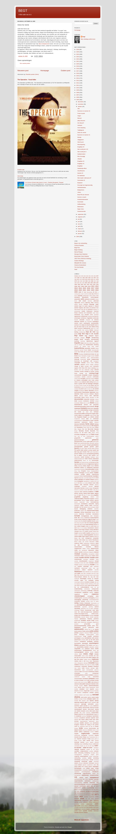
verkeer (90, 756)
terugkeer (76, 724)
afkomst (82, 302)
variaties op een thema (92, 749)
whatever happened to (83, 789)
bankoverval (86, 328)
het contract (82, 462)
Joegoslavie (87, 498)
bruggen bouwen (91, 355)
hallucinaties (77, 457)
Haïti (98, 455)
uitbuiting (97, 742)
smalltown (79, 692)
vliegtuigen (96, 766)
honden (97, 469)
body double (95, 346)
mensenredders (78, 546)
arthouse (76, 321)
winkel (93, 793)
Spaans (92, 700)
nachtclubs (96, 566)
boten (89, 350)
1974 (86, 279)
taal (80, 719)
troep (88, 737)
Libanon (97, 528)
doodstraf (80, 401)
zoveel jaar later (82, 807)
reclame (87, 652)
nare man (96, 568)
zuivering (83, 809)
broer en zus (95, 354)
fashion (80, 425)
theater (97, 726)
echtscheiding (84, 410)
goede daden (80, 450)
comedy (82, 371)
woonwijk (76, 798)
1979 (75, 281)
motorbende (77, 562)
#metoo (76, 276)
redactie (97, 652)
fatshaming (88, 425)
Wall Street (85, 779)
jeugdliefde (77, 496)
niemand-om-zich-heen (85, 575)
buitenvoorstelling (95, 357)
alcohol (76, 307)
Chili (80, 368)
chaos (91, 366)
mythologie (86, 566)
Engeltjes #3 (80, 161)
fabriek (91, 422)
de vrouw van (89, 388)
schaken (96, 671)
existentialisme (86, 420)
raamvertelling (80, 647)
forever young (95, 432)
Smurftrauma (81, 170)
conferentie (89, 376)
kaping (97, 503)
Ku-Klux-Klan (80, 521)
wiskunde (84, 794)
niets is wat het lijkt (94, 575)
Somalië (76, 700)
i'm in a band (95, 477)
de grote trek (86, 385)
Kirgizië (82, 510)
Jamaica (81, 493)
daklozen (84, 382)
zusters (88, 809)
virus (82, 766)
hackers (94, 455)
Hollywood (90, 467)
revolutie (91, 655)
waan (86, 777)
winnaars (97, 793)
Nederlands (78, 571)
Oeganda (82, 583)
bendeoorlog (95, 337)
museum (96, 562)
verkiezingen (96, 756)
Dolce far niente (81, 132)
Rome (97, 663)
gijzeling (76, 448)
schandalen (77, 673)
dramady (97, 402)
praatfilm (90, 636)
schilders (91, 675)
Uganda (91, 742)
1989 (75, 282)
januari (80, 233)
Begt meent (78, 335)
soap (91, 694)
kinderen (90, 508)
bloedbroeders (89, 344)
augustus (80, 216)
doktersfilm (86, 399)
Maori (87, 539)
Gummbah (80, 202)
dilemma (81, 395)
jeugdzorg (85, 496)
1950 (87, 276)
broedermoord (87, 354)
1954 (95, 276)
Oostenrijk (87, 603)
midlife (76, 550)
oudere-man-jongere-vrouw (81, 613)
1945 (82, 276)
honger (88, 471)
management (88, 538)
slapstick (92, 689)
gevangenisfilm (78, 446)
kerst (97, 507)
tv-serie (80, 740)
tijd (98, 728)
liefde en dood (77, 529)
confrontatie (96, 376)
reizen (80, 654)
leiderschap (76, 524)
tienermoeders (92, 728)
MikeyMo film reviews (80, 263)
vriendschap (77, 773)
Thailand (82, 724)
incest (93, 483)
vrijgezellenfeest (87, 773)
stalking (80, 707)
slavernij (76, 690)
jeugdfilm (96, 495)
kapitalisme (76, 505)
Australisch (96, 321)
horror (91, 472)
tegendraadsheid (83, 721)
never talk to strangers (86, 573)
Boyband (79, 182)
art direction (95, 319)
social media (95, 697)
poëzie (76, 631)
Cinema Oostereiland (80, 265)
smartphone (85, 692)
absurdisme (85, 297)
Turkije (89, 738)
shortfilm (76, 689)
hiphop (84, 465)
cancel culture (90, 362)
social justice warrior (86, 697)
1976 (92, 279)
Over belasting (81, 127)
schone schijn (86, 676)
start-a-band (91, 709)
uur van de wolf (87, 745)
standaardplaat (78, 709)
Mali (79, 538)
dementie (91, 390)
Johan (79, 192)
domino (97, 399)
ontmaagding (91, 598)
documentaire (78, 399)
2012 (77, 83)
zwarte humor (78, 810)
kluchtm (76, 514)
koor (91, 516)
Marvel (75, 541)
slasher (97, 689)
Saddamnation (81, 154)
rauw (83, 648)
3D (93, 292)
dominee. (92, 399)
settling (83, 687)
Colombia (76, 371)
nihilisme (85, 577)
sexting (87, 687)
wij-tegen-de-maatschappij (92, 791)
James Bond (86, 493)
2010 (77, 87)
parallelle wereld (85, 620)
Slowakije (96, 690)
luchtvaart (93, 533)
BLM (84, 344)
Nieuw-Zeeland (78, 577)
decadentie (81, 390)
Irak (88, 489)
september (81, 214)
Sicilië (87, 689)
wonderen (86, 796)
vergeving (76, 756)
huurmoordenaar (87, 476)
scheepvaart (96, 673)
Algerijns (81, 307)
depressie (92, 392)
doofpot (97, 401)
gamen (97, 436)
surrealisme (82, 717)
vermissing (77, 759)
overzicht (83, 617)
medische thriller (78, 543)
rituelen (81, 659)
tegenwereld (91, 721)
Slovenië (92, 690)
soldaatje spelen (91, 699)
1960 (78, 277)
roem (91, 661)
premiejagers (77, 638)
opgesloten (84, 606)
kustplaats (89, 521)
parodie (97, 620)
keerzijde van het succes (80, 507)
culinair (97, 380)
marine (90, 540)
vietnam (80, 764)
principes (83, 639)
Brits (76, 354)
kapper (82, 505)
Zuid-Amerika (89, 807)
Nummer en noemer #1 (83, 135)
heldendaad (96, 458)
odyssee (78, 583)
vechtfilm (76, 751)
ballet (75, 328)
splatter (97, 704)
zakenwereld (77, 800)
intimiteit (87, 488)
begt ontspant (89, 335)
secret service (84, 682)
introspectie (96, 488)
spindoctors (76, 704)
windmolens (88, 793)
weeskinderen (95, 784)
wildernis (79, 793)
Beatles (91, 330)
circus (89, 368)
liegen (83, 529)
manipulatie (96, 538)
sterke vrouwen (81, 711)
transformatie (77, 735)
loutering (80, 533)
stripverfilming (89, 714)
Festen (84, 427)
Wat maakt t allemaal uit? (84, 178)
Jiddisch (92, 496)
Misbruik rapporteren (81, 820)
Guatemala (85, 455)
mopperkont (91, 561)
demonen (96, 390)
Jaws (89, 495)
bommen (81, 350)
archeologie (77, 318)
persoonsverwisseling (80, 625)
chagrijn (92, 364)
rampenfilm (77, 648)
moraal (97, 561)
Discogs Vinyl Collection (81, 254)
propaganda (83, 641)
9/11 (96, 292)
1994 (89, 282)
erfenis (92, 417)
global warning (95, 448)
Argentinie (90, 318)
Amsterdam (89, 313)
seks (89, 682)
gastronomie (88, 438)
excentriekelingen (78, 420)
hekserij (90, 458)
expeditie (96, 420)
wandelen (91, 779)
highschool (91, 464)
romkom (76, 664)
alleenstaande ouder (78, 309)
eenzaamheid (77, 413)
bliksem (80, 344)
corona (75, 378)
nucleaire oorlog (93, 580)
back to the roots (86, 326)
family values (89, 424)
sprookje (85, 705)
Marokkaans (96, 540)
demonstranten (78, 392)
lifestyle (87, 529)
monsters (92, 559)
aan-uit (75, 295)
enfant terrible (93, 415)
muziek (92, 564)
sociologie (80, 698)
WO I (93, 794)
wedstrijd (85, 782)
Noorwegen (83, 578)
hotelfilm (96, 472)
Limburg (91, 529)
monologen (85, 559)
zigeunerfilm (77, 805)
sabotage (93, 668)
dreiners (86, 404)
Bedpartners (80, 190)
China (82, 368)
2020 (77, 64)
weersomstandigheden (79, 784)
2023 (77, 56)
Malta (83, 538)
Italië (97, 491)
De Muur (86, 387)
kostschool (87, 517)
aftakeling (96, 302)
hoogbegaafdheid (95, 471)
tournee (92, 731)
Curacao (80, 381)
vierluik (75, 764)
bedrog (76, 332)
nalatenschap (84, 568)
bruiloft (97, 355)
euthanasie (96, 418)
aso (86, 321)
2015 (77, 75)
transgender (84, 735)
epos (89, 417)
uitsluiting (76, 744)
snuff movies (86, 694)
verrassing (96, 759)
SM (75, 692)
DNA (97, 397)
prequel (82, 638)
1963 (86, 277)
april (79, 226)
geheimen (95, 440)
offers (75, 585)
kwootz (93, 521)
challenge (96, 364)
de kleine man (93, 385)
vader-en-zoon (87, 747)
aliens (87, 307)
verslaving (77, 761)
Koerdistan (88, 514)
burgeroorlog (95, 359)
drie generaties (94, 404)
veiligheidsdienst (84, 751)
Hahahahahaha (81, 187)
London (86, 531)
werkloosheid (77, 787)
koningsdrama (85, 516)
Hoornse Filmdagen (79, 472)
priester (97, 638)
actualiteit (92, 299)
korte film (77, 517)
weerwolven (88, 784)
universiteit (76, 745)
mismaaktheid (91, 554)
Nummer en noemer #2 (83, 111)
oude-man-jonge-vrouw (86, 612)
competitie (85, 375)
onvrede (88, 601)
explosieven (85, 422)
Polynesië (86, 632)
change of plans (79, 366)
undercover (96, 744)
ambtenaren (89, 311)
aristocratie (96, 318)
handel (82, 457)
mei (79, 224)
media (97, 541)
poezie (97, 629)
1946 (84, 276)
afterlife (76, 304)
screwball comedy (94, 680)
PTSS (86, 645)
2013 (77, 80)
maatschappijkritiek (88, 534)
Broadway (81, 354)
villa (98, 764)
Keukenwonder (81, 211)
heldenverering (78, 460)
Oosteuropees (94, 603)
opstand (97, 606)
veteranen (85, 763)
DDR (84, 383)
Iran (91, 489)
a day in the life (84, 293)
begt (84, 36)
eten (87, 418)
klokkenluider (88, 512)
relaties (85, 654)
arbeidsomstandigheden (93, 316)
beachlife (79, 330)
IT (94, 491)
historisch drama (79, 467)
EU (91, 418)
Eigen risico (80, 209)
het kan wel (87, 462)
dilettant (86, 395)
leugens (83, 526)
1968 (97, 277)
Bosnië (85, 350)
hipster (92, 465)
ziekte (97, 804)
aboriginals (77, 297)
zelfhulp (80, 802)
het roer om (85, 464)
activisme (87, 299)
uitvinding (85, 744)
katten (90, 505)
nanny (90, 568)
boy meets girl (81, 351)
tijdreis (80, 730)
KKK (85, 510)
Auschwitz (89, 321)
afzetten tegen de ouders (81, 306)
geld (91, 441)
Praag (84, 636)
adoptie (84, 301)
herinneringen (95, 460)
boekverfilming (79, 348)
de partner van (82, 388)
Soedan (84, 698)
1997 (97, 282)
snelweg (76, 694)
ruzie (83, 668)
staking (75, 707)
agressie (90, 306)
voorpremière (78, 770)
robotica (76, 661)
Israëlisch (90, 491)
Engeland (79, 417)
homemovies (77, 469)
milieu (97, 550)
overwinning (77, 617)
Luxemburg (80, 534)
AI (93, 306)
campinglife (77, 362)
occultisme (87, 582)
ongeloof (91, 592)
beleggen (83, 337)
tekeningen (76, 723)
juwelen (76, 502)
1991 (80, 282)
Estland (83, 418)
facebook (97, 422)
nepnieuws (96, 571)
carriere (76, 364)
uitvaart (81, 744)
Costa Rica (88, 378)
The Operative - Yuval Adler (26, 79)
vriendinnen (95, 771)
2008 (77, 92)
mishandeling (84, 554)
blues (89, 346)
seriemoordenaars (94, 685)
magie (83, 536)
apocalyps (96, 314)
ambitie (83, 311)
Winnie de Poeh (77, 794)
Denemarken (85, 392)
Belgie (88, 337)
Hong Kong (77, 471)
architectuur (83, 318)
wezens (97, 787)
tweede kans (90, 740)
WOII (81, 796)
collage (91, 369)
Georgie (89, 445)
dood (75, 401)
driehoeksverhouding (80, 406)
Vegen (79, 115)
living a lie (81, 531)
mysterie (80, 566)
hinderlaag (80, 465)
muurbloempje (86, 564)
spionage (83, 704)
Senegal (76, 685)
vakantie (76, 749)
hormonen (87, 472)
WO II (97, 794)
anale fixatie (96, 312)
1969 (75, 279)
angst (82, 314)
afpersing (87, 302)
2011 (77, 85)
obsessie (82, 582)
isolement (85, 491)
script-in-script (77, 682)
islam (81, 491)
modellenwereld (87, 555)
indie (81, 484)
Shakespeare (92, 687)
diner (91, 395)
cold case (81, 369)
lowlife (84, 533)
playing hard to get (89, 629)
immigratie (80, 481)
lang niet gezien (80, 522)
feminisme (80, 427)
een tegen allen (87, 411)
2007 (77, 95)
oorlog (76, 603)
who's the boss (92, 789)
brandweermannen (90, 351)
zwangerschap (95, 809)
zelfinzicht (85, 802)
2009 (77, 90)
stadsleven (96, 705)
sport (81, 705)
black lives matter (88, 343)
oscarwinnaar (88, 610)
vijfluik (94, 764)
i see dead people (88, 477)
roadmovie (95, 659)
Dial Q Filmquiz (78, 252)
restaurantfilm (77, 655)
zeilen (91, 800)
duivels (89, 408)
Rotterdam (81, 664)
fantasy (97, 424)
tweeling (97, 740)
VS (75, 777)
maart (79, 228)
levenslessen (91, 528)
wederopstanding (78, 782)
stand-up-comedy (94, 707)
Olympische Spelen (83, 585)
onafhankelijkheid (85, 587)
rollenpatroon (80, 663)
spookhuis (76, 705)
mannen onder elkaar (79, 540)
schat (86, 673)
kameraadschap (95, 502)
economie (96, 410)
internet (96, 486)
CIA (86, 368)
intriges (90, 488)
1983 (84, 281)
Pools (91, 632)
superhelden (95, 716)
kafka (87, 502)
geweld (86, 446)
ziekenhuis (89, 804)
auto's (80, 323)
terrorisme (96, 723)
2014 (77, 78)
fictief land (89, 427)
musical (76, 564)
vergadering (86, 754)
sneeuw (97, 692)
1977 (95, 279)
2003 (91, 284)
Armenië (76, 319)
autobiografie (87, 323)
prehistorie (96, 636)
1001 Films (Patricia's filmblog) (82, 258)
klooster (93, 512)
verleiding (84, 758)
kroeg (75, 521)
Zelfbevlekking (81, 204)
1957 (97, 276)
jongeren (92, 498)
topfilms (81, 731)
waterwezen (88, 781)
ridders (90, 657)
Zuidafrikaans (77, 809)
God (75, 450)
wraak (82, 798)
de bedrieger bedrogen (92, 383)
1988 (97, 281)
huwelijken (96, 476)
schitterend (76, 676)
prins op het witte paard (92, 639)
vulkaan (81, 777)
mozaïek (91, 562)
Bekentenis (80, 206)
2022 (77, 59)
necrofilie (97, 569)
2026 (77, 49)
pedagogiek (89, 622)
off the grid (96, 583)
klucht (97, 512)
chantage (87, 366)
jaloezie (76, 493)
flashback (76, 432)
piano (93, 625)
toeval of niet (96, 730)
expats (92, 420)
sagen (83, 669)
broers (76, 355)
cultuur (76, 382)
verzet (76, 763)
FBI (92, 425)
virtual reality (77, 766)
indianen (76, 484)
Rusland (90, 666)
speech (89, 702)
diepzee (97, 394)
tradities (97, 731)
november (81, 104)
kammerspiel (77, 503)
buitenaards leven (84, 357)
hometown (82, 469)
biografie (77, 343)
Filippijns (79, 429)
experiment (77, 422)
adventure (90, 300)
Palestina (90, 618)
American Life (82, 313)
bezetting (76, 341)
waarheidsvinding (78, 779)
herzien (76, 462)
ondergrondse (95, 589)
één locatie (77, 411)
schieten (86, 675)
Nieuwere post (22, 70)
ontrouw (97, 597)
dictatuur (92, 394)
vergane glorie (95, 754)
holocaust (96, 467)
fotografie (82, 434)
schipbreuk (96, 675)
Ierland (88, 479)
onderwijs (90, 590)
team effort (96, 719)
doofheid (92, 401)
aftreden (80, 304)
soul (80, 700)
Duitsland (84, 408)
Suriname (76, 717)
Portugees (81, 634)
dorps (81, 403)
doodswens (86, 401)
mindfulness (85, 552)
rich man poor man (83, 657)
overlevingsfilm (85, 615)
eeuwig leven (88, 413)
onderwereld (77, 590)
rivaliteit (85, 659)
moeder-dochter (84, 557)
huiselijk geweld (85, 474)
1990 (78, 282)
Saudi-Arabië (85, 671)
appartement (77, 316)
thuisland (86, 728)
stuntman (84, 716)
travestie (76, 737)
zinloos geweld (84, 805)
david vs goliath (78, 383)
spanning (76, 702)
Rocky (87, 661)
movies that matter (84, 562)
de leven (82, 387)
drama (92, 403)
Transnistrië (91, 735)
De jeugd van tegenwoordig (84, 185)
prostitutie (90, 641)
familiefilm (82, 424)
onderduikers (87, 588)
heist (86, 458)
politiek (96, 631)
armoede (81, 319)
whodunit (82, 791)
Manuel (79, 118)
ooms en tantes (95, 601)
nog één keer (95, 577)
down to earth (86, 402)
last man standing (89, 522)
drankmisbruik (78, 404)
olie (78, 585)
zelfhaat (76, 802)
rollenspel (85, 663)
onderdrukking (78, 589)
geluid (94, 441)
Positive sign (20, 169)
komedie (77, 516)
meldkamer (92, 543)
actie (82, 299)
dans (88, 382)
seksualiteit (82, 684)
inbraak (90, 483)
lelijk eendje (82, 524)
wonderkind (91, 796)
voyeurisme (76, 771)
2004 (77, 236)
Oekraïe (86, 583)
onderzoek (96, 590)
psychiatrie (85, 643)
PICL (97, 625)
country (92, 378)
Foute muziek (81, 113)
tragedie (76, 733)
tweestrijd (76, 742)
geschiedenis (95, 445)
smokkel (92, 692)
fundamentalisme (90, 436)
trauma (97, 735)
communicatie (77, 375)
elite (83, 415)
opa (94, 605)
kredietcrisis (85, 519)
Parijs (92, 620)
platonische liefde (93, 627)
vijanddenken (90, 764)
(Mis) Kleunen (81, 120)
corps (79, 378)
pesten (89, 625)
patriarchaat (83, 622)
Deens (86, 390)
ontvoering (85, 599)
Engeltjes (80, 166)
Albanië (97, 306)
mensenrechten (95, 545)
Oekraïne (91, 583)
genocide (79, 445)
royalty (97, 664)
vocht (84, 768)
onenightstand (77, 592)
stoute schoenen (86, 712)
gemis (75, 443)
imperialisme (86, 481)
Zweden (90, 810)
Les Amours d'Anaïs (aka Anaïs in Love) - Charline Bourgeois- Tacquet (44, 182)
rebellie (97, 648)
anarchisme (77, 314)
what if (76, 789)
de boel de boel (78, 385)
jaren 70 (85, 495)
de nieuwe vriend (93, 387)
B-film (80, 325)
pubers (90, 645)
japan (92, 493)
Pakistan (76, 618)
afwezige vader (94, 304)
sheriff (97, 687)
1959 (75, 277)
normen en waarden (93, 578)
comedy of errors (89, 371)
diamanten (86, 393)
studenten (78, 716)
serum (75, 687)
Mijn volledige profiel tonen (88, 39)
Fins (97, 431)
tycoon (87, 742)
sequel (86, 685)
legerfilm (96, 522)
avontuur (76, 325)
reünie (86, 655)
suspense (93, 717)
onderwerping (83, 590)
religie (91, 654)
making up (96, 536)
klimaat (82, 512)
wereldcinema (82, 786)
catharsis (82, 364)
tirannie (84, 730)
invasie (85, 489)
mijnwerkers (91, 550)
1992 (83, 282)
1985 (89, 281)
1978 (97, 279)
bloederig (96, 344)
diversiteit (92, 397)
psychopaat (82, 645)
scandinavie (91, 671)
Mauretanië (92, 541)
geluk (97, 441)
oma (89, 585)
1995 (91, 282)
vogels (92, 768)
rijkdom (94, 657)
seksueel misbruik (91, 684)
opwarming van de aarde (87, 608)
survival (88, 717)
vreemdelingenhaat (86, 771)
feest (75, 427)
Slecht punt (80, 142)
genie (75, 445)
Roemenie (96, 661)
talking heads (88, 719)
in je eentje (85, 483)
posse (97, 634)
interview (82, 488)
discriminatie (77, 397)
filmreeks (81, 431)
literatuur (96, 529)
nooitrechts (76, 578)
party (75, 622)
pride (93, 638)
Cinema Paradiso (79, 245)
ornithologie (76, 610)
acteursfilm (77, 299)
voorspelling (85, 770)
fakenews (76, 424)
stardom (85, 709)
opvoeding (77, 608)
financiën (92, 431)
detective (76, 394)
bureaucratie (83, 359)
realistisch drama (89, 648)
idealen (76, 479)
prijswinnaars (77, 639)
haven (97, 457)
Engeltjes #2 (80, 163)
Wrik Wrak (20, 176)
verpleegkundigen (85, 759)
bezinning (83, 341)
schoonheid (96, 676)
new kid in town (95, 573)
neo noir (92, 571)
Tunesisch (84, 738)
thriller (81, 728)
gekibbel (85, 441)
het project (79, 464)
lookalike (90, 531)
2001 (85, 284)
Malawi (75, 538)
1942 (79, 276)
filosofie (87, 431)
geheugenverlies (78, 441)
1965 (92, 277)
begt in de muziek (92, 334)
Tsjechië (79, 738)
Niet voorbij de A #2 (82, 149)
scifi (88, 680)
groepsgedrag (90, 453)
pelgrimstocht (96, 622)
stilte (80, 712)
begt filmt (81, 334)
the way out (91, 726)
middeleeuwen (77, 548)
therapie (76, 728)
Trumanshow (92, 737)
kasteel (86, 505)
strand (76, 714)
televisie (87, 723)
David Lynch (96, 381)
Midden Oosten (86, 548)
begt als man (90, 332)
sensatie (81, 685)
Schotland (85, 678)
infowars (91, 484)
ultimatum (90, 744)
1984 (86, 281)
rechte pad (96, 650)
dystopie (96, 408)
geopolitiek (84, 445)
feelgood (96, 425)
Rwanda (87, 668)
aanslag (80, 295)
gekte (88, 441)
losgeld (76, 533)
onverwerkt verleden (79, 601)
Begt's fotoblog (78, 249)
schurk (85, 680)
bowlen (75, 351)
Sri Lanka (90, 705)
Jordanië (97, 498)
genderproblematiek (85, 443)
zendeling (76, 804)
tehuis (97, 721)
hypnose (76, 477)
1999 (78, 284)
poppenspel (96, 632)
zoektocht (91, 805)
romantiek (91, 663)
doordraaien (77, 402)
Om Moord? (80, 123)
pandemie (96, 618)
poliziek (76, 632)
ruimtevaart (84, 666)
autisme (76, 323)
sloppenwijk (87, 690)
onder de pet (95, 587)
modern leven (95, 555)
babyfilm (93, 325)
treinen (80, 737)
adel (80, 301)
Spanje (97, 700)
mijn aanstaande (83, 550)
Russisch (96, 666)
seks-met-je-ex (95, 682)
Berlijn (81, 339)
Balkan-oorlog (95, 326)
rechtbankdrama (87, 650)
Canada (83, 362)
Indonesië (85, 484)
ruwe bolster (77, 668)
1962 (83, 277)
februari (80, 231)
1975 (89, 279)
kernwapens (93, 507)
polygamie (81, 632)
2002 (88, 284)
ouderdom (96, 612)
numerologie (77, 582)
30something (89, 292)
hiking (75, 465)
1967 (95, 277)
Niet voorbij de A (81, 151)
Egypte (94, 413)
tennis (91, 723)
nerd (75, 573)
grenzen (76, 453)
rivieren (89, 659)
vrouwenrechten (94, 775)
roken (75, 663)
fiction (93, 427)
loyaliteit (88, 533)
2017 (77, 71)
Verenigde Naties (95, 752)
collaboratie (86, 369)
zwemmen (96, 810)
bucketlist (76, 357)
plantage (84, 627)
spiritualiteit (91, 704)
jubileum (83, 500)
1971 (78, 279)
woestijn (76, 796)
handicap (87, 457)
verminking (96, 758)
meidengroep (86, 543)
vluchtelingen (78, 768)
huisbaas (76, 474)
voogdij (97, 768)
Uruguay (81, 745)
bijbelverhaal (89, 341)
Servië (79, 687)
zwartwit (85, 810)
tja (86, 730)
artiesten (82, 321)
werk (88, 786)
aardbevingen (86, 295)
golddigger (90, 450)
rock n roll (82, 661)
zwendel (76, 812)
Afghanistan (77, 302)
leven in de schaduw (82, 527)
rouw (85, 664)
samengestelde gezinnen (92, 669)
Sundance (89, 716)
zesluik (82, 804)
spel (98, 702)
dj (95, 397)
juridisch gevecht (94, 500)
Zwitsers (85, 812)
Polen (83, 631)
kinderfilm (96, 508)
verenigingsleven (78, 754)
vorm (97, 770)
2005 (77, 99)
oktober (80, 106)
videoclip (97, 763)
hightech (96, 464)
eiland (80, 415)
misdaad (77, 554)
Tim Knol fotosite (78, 267)
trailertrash (96, 733)
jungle (87, 500)
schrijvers (92, 678)
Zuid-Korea (96, 807)
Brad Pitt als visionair (83, 194)
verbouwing (80, 753)
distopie (87, 397)
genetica (97, 443)
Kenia (88, 507)
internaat (91, 486)
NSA (86, 580)
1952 (92, 276)
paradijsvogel (77, 620)
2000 (82, 284)
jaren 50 (76, 495)
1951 (90, 276)
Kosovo (82, 517)
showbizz (81, 689)
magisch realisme (89, 536)
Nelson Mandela (86, 571)
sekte (97, 684)
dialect (81, 394)
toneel (76, 731)
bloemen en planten (80, 346)
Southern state (85, 700)
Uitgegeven (80, 139)
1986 (92, 281)
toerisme (90, 730)
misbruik (96, 552)
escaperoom (77, 418)
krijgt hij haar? (92, 519)
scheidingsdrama (79, 675)
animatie (87, 314)
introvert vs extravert (79, 489)
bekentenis (76, 337)
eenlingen (96, 411)
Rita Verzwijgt (81, 156)
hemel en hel (87, 460)
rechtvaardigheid (78, 652)
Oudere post (65, 70)
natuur (83, 569)
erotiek (97, 417)
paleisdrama (83, 618)
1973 (83, 279)
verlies (90, 758)
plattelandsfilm (79, 629)
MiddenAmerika (95, 548)
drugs (97, 406)
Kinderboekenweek (82, 199)
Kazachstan (96, 505)
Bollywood (76, 350)
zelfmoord (96, 802)
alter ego (86, 309)
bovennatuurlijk (95, 350)
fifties (75, 429)
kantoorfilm (91, 503)
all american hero (94, 307)
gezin (97, 446)
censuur (87, 364)
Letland (79, 526)
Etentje (79, 137)
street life (80, 714)
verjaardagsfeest (84, 756)
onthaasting (85, 597)
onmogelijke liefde (93, 596)
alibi (85, 307)
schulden (81, 680)
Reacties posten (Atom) (32, 74)
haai (90, 455)
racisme (86, 647)
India (97, 483)
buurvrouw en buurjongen (81, 361)
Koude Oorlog (77, 519)
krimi (97, 519)
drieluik (88, 406)
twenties (82, 742)
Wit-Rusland (88, 794)
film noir (84, 429)
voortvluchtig (91, 770)
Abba (97, 295)
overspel (96, 615)
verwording (96, 761)
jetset (92, 495)
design (97, 392)
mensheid (88, 546)
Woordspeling (81, 144)
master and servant (83, 541)
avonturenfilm (95, 323)
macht (76, 536)
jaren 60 (81, 495)
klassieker (77, 512)
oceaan (92, 582)
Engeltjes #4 (80, 147)
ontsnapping (77, 599)
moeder (76, 557)
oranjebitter (96, 608)
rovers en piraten (91, 664)
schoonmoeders (78, 678)
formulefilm (77, 434)
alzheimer (90, 309)
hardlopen (93, 457)
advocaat (96, 301)
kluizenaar (81, 514)
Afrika (92, 302)
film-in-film (90, 429)
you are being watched (92, 798)
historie (97, 465)
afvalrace (86, 304)
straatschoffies (95, 712)
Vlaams (90, 766)
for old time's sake (85, 432)
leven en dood (90, 526)
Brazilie (97, 351)
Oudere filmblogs (79, 260)
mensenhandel (85, 545)
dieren (76, 395)
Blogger (70, 827)
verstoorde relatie (86, 761)
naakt (91, 566)
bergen (76, 339)
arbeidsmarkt (84, 316)
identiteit (80, 479)
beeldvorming (82, 332)
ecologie (91, 410)
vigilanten (84, 764)
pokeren (80, 631)
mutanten (81, 564)
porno (75, 634)
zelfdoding (96, 800)
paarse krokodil (89, 617)
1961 (81, 277)
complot (90, 375)
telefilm (82, 723)
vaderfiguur (96, 747)
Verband (79, 125)
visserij (86, 766)
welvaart (76, 786)
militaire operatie (78, 552)
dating (91, 382)
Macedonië (96, 534)
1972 (81, 279)
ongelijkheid (85, 592)
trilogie (84, 737)
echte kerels (77, 410)
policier (87, 631)
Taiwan (83, 719)
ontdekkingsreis (78, 598)
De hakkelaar (81, 175)
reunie (83, 655)
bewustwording (95, 339)
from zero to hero (79, 436)
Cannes (97, 362)
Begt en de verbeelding (80, 243)
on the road (94, 585)
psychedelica (77, 643)
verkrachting (77, 758)
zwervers (81, 812)
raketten (97, 647)
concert (83, 376)
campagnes (96, 361)
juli (79, 219)
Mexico (97, 546)
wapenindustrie (78, 781)
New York (76, 575)
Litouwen (76, 531)
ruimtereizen (77, 666)
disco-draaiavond (44, 44)
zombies (96, 805)
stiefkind (87, 711)
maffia (79, 536)
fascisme (76, 425)
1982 (81, 281)
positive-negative (90, 634)
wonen (97, 796)
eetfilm (83, 413)
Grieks (80, 453)
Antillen (91, 314)
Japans (97, 493)
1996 (94, 282)
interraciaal (77, 488)
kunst (84, 521)
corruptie (82, 378)
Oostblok (81, 603)
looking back (96, 531)
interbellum (84, 486)
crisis (89, 380)
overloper (92, 615)
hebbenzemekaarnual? (79, 458)
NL (89, 577)
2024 (77, 54)
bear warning (85, 330)
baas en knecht (86, 325)
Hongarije (83, 471)
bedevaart (96, 330)
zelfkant (90, 802)
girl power (81, 448)
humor (81, 476)
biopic (82, 343)
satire (80, 671)
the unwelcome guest (83, 726)
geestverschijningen (79, 440)
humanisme (76, 476)
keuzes (76, 508)
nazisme (90, 569)
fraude (97, 434)
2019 (77, 66)
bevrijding (87, 339)
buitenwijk (76, 359)
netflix (78, 573)
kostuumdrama (94, 517)
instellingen (77, 486)
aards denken (92, 295)
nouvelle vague (78, 580)
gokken (86, 450)
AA (98, 293)
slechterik (81, 690)
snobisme (81, 694)
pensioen (76, 624)
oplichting (91, 606)
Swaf (75, 269)
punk (94, 645)
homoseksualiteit (89, 469)
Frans (92, 434)
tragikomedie (85, 733)
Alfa (78, 108)
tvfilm (84, 740)
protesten (96, 641)
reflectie (76, 654)
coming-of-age (94, 373)
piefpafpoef (77, 627)
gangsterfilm (77, 438)
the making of (88, 724)
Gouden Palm (86, 452)
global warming (87, 448)
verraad (91, 759)
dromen (92, 406)
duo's (92, 408)
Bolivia (97, 348)
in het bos (79, 483)
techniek (76, 721)
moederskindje (78, 559)
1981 (78, 281)
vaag (93, 745)
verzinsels (80, 763)
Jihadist (79, 159)
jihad (97, 496)
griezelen (85, 453)
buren (88, 359)
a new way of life (92, 294)
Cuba (93, 380)
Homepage (44, 70)
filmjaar (76, 430)
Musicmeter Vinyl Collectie (81, 256)
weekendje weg (94, 782)
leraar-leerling (89, 524)
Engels (85, 417)
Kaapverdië (82, 502)
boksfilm (93, 348)
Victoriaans (91, 763)
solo (98, 699)
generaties (92, 443)
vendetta (91, 751)
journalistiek (77, 500)
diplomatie (96, 395)
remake (96, 654)
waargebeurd (94, 777)
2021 (77, 61)
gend (79, 443)
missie (97, 554)
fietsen (97, 427)
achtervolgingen (95, 297)
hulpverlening (95, 474)
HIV (85, 467)
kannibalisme (84, 503)
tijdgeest (76, 730)
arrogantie (88, 319)
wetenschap (90, 787)
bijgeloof (96, 341)
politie (92, 631)
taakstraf (76, 719)
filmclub (96, 429)
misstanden (77, 555)
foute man (88, 434)
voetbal (88, 768)
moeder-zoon (94, 557)
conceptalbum (77, 376)
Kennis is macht (81, 197)
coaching (93, 368)
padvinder (96, 617)
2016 (77, 73)
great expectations (94, 451)
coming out (83, 373)
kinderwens (77, 510)
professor (76, 641)
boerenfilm (87, 348)
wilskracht (83, 793)
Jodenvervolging (78, 498)
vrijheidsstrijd (85, 775)
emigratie (87, 415)
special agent (83, 702)
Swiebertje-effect (82, 168)
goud (81, 452)
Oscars (82, 610)
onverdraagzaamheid (94, 599)
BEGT (22, 11)
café (91, 361)
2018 (77, 68)
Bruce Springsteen (82, 355)
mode (82, 555)
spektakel (94, 702)
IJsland (92, 479)
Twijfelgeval (80, 130)
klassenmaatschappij (93, 510)
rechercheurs (78, 650)
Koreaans (96, 516)
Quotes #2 (80, 173)
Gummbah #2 (81, 180)
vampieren (82, 749)
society (76, 699)
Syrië (97, 717)
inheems (97, 484)
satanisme (76, 671)
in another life (93, 481)
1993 (86, 282)
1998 (75, 284)
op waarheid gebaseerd (85, 605)
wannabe (96, 779)
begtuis (97, 335)
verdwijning (87, 753)
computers (96, 375)
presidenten (88, 638)
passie (79, 622)
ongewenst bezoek (81, 594)
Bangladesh (80, 328)
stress (84, 714)
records (91, 652)
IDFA (84, 479)
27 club (84, 292)
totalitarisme (86, 731)
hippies (88, 465)
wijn (75, 793)
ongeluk (96, 592)
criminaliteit (84, 380)
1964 (89, 277)
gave (97, 438)
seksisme (76, 684)
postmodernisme (78, 636)
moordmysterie (83, 561)
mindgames (91, 552)
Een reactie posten (25, 63)
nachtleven (77, 568)
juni (79, 221)
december (81, 101)
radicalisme (91, 647)
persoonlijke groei (91, 624)
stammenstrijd (85, 707)
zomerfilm (76, 807)
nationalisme (77, 569)
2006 (77, 97)
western (84, 787)
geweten (92, 446)
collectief (96, 369)
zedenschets (85, 800)
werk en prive (95, 786)
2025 (77, 52)
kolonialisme (95, 514)
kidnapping (83, 508)
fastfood (84, 425)
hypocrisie (81, 477)
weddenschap (95, 780)
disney (83, 397)
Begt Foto (77, 247)
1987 (95, 281)
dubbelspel (77, 408)
